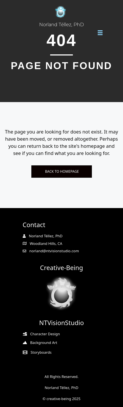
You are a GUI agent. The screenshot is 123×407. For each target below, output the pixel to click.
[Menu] (100, 32)
